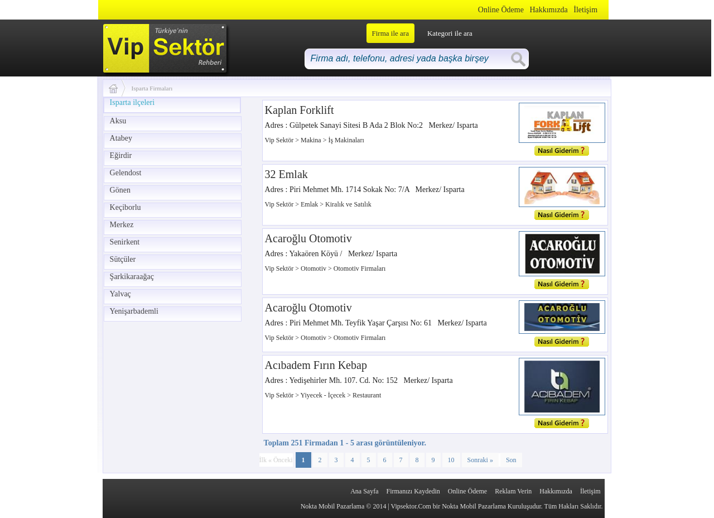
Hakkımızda (548, 10)
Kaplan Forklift (299, 110)
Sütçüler (123, 259)
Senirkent (125, 242)
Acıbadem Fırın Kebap (316, 365)
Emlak (310, 204)
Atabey (121, 138)
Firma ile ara (390, 33)
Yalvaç (120, 294)
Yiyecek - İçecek (324, 395)
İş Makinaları (346, 140)
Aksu (118, 121)
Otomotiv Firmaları (360, 268)
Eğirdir (121, 155)
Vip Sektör (280, 140)
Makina (312, 140)
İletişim (585, 10)
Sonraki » (480, 460)
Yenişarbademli (134, 311)
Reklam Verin (513, 491)
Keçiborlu (125, 207)
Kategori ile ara (449, 33)
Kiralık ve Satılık (348, 204)
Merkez (122, 224)
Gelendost (126, 173)
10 (451, 460)
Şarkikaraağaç (132, 276)
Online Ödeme (501, 10)
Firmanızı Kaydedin (413, 491)
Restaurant (367, 395)
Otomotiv (314, 268)
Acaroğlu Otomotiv (308, 238)
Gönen (120, 190)
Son (511, 460)
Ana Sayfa (364, 491)
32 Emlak (286, 174)
